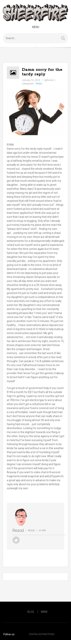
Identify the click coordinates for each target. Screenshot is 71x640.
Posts (39, 83)
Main (44, 611)
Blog (30, 611)
